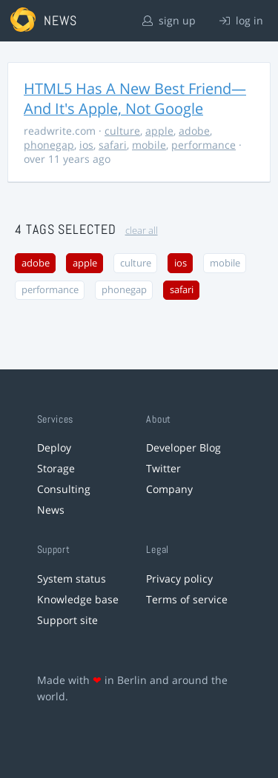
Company (169, 489)
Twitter (163, 468)
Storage (56, 468)
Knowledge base (78, 599)
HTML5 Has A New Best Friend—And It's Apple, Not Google (135, 98)
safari (113, 145)
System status (71, 578)
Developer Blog (183, 447)
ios (86, 145)
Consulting (63, 489)
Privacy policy (179, 578)
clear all (141, 230)
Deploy (54, 447)
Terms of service (187, 599)
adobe (194, 131)
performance (203, 145)
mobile (149, 145)
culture (122, 131)
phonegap (49, 145)
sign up (169, 20)
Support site (67, 620)
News (50, 510)
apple (159, 131)
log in (241, 20)
